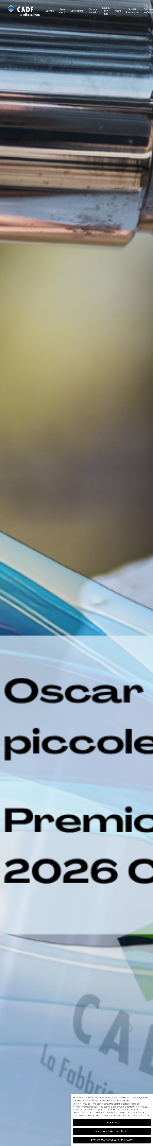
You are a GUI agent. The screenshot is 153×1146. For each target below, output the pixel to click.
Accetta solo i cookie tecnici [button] (112, 1131)
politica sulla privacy (129, 1112)
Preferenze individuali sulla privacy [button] (112, 1139)
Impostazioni (143, 1115)
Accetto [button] (112, 1122)
